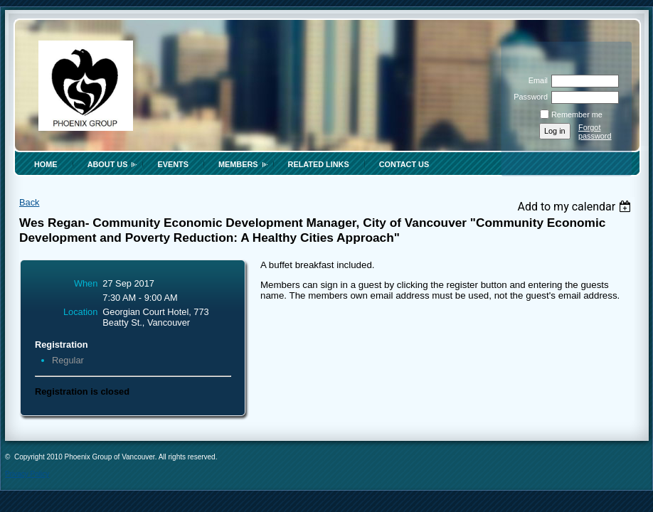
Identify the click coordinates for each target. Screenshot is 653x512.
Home (46, 164)
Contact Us (404, 164)
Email (536, 80)
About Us (107, 164)
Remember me (576, 114)
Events (173, 164)
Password (528, 96)
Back (29, 202)
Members (238, 164)
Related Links (318, 164)
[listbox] (576, 206)
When (85, 283)
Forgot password (595, 131)
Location (80, 311)
